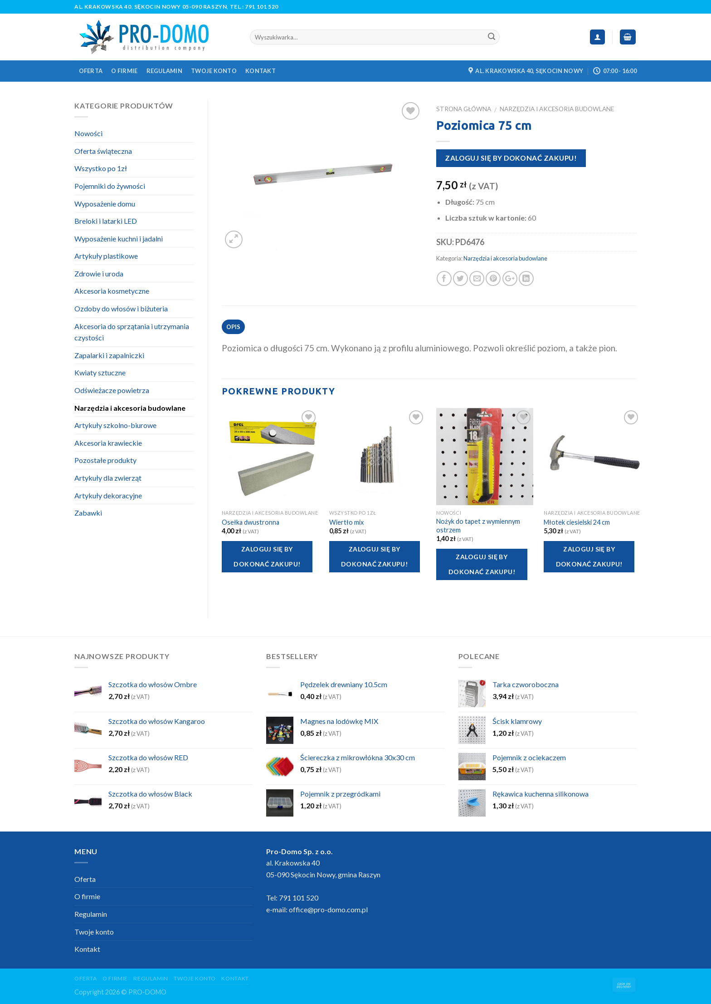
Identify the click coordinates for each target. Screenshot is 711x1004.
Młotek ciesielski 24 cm (577, 522)
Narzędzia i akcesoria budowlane (557, 109)
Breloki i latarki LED (105, 221)
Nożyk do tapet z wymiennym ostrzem (478, 525)
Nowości (88, 133)
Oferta (91, 70)
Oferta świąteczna (103, 151)
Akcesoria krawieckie (108, 442)
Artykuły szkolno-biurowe (115, 425)
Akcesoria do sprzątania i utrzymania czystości (131, 332)
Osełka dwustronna (250, 522)
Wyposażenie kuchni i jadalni (118, 238)
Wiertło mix (346, 522)
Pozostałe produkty (105, 460)
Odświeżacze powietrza (111, 390)
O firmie (124, 70)
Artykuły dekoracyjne (108, 495)
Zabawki (88, 512)
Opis (233, 326)
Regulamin (164, 70)
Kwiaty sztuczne (100, 372)
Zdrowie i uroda (98, 273)
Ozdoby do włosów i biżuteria (121, 308)
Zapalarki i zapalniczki (109, 355)
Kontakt (260, 70)
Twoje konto (214, 70)
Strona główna (463, 109)
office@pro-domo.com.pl (328, 909)
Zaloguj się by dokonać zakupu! (511, 158)
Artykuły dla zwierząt (107, 477)
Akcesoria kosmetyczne (111, 290)
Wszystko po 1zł (100, 168)
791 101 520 (261, 6)
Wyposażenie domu (104, 203)
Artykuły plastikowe (106, 255)
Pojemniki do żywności (109, 186)
